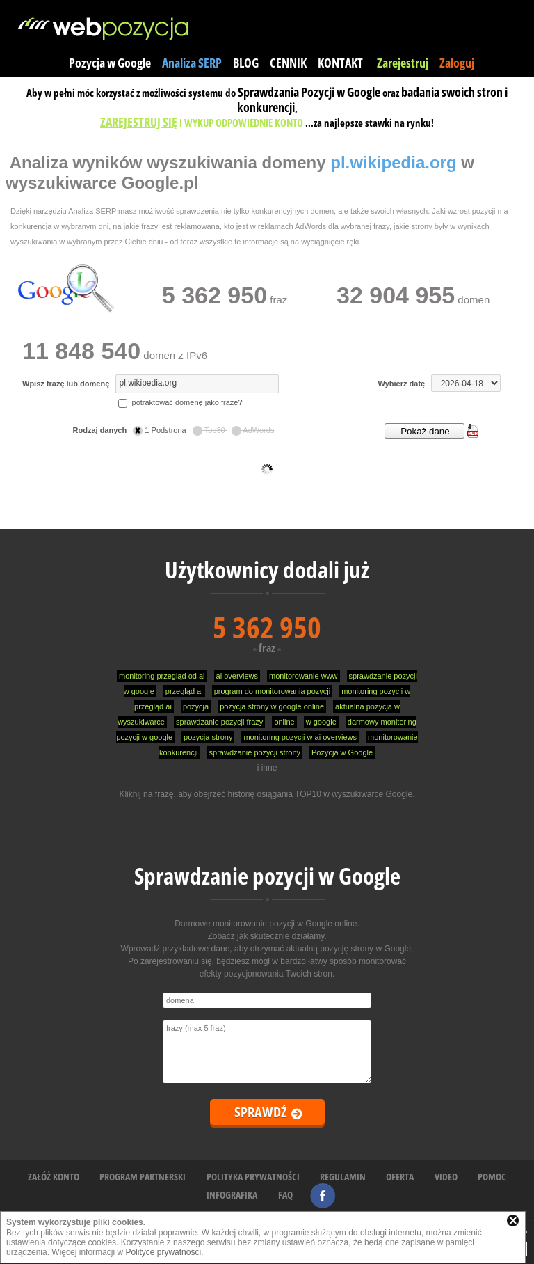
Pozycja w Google (110, 62)
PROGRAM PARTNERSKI (142, 1176)
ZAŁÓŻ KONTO (53, 1176)
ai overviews (237, 676)
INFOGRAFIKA (232, 1194)
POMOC (492, 1176)
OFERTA (400, 1176)
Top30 (210, 430)
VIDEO (446, 1176)
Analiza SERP (192, 62)
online (284, 722)
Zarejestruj (402, 62)
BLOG (246, 62)
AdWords (253, 430)
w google (321, 722)
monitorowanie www (303, 676)
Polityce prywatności (163, 1252)
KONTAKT (340, 62)
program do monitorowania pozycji (272, 691)
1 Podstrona (160, 430)
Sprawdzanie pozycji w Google (267, 876)
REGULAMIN (343, 1176)
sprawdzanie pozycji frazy (219, 722)
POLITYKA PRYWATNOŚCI (253, 1176)
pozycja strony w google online (272, 706)
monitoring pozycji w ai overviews (300, 737)
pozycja (196, 706)
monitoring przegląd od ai (162, 676)
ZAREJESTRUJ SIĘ (138, 121)
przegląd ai (184, 691)
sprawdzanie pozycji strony (254, 752)
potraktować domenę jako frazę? (180, 402)
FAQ (285, 1194)
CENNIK (288, 62)
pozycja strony (208, 737)
